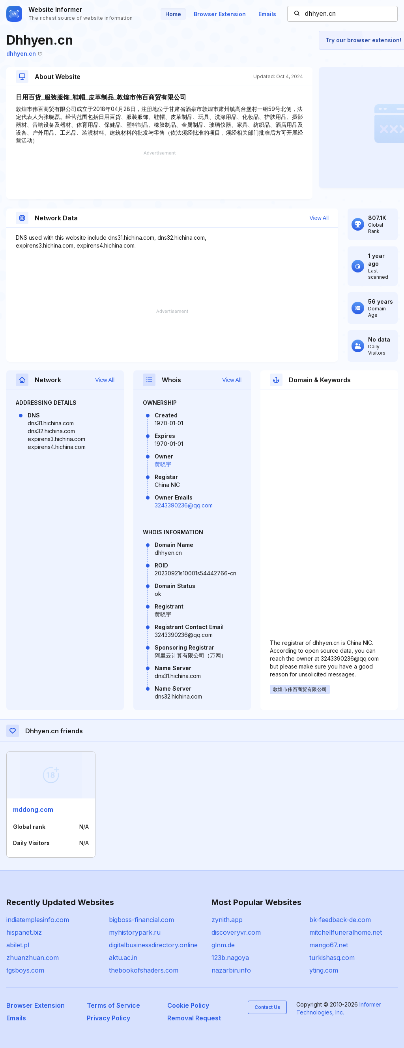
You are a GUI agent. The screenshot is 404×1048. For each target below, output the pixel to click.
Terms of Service (113, 1005)
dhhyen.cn (24, 53)
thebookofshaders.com (143, 970)
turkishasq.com (332, 958)
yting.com (323, 970)
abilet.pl (17, 945)
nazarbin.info (231, 970)
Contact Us (267, 1007)
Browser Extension (220, 14)
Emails (267, 14)
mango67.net (328, 945)
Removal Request (194, 1018)
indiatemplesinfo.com (37, 920)
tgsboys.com (25, 970)
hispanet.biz (24, 932)
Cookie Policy (188, 1005)
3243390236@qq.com (184, 505)
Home (173, 14)
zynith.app (227, 920)
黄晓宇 (163, 464)
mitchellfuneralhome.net (345, 932)
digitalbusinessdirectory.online (153, 945)
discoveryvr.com (236, 932)
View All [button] (319, 218)
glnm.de (223, 945)
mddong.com (33, 809)
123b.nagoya (230, 958)
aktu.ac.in (123, 958)
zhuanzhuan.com (32, 958)
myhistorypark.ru (135, 932)
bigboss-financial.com (141, 920)
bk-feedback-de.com (340, 920)
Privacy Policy (108, 1018)
